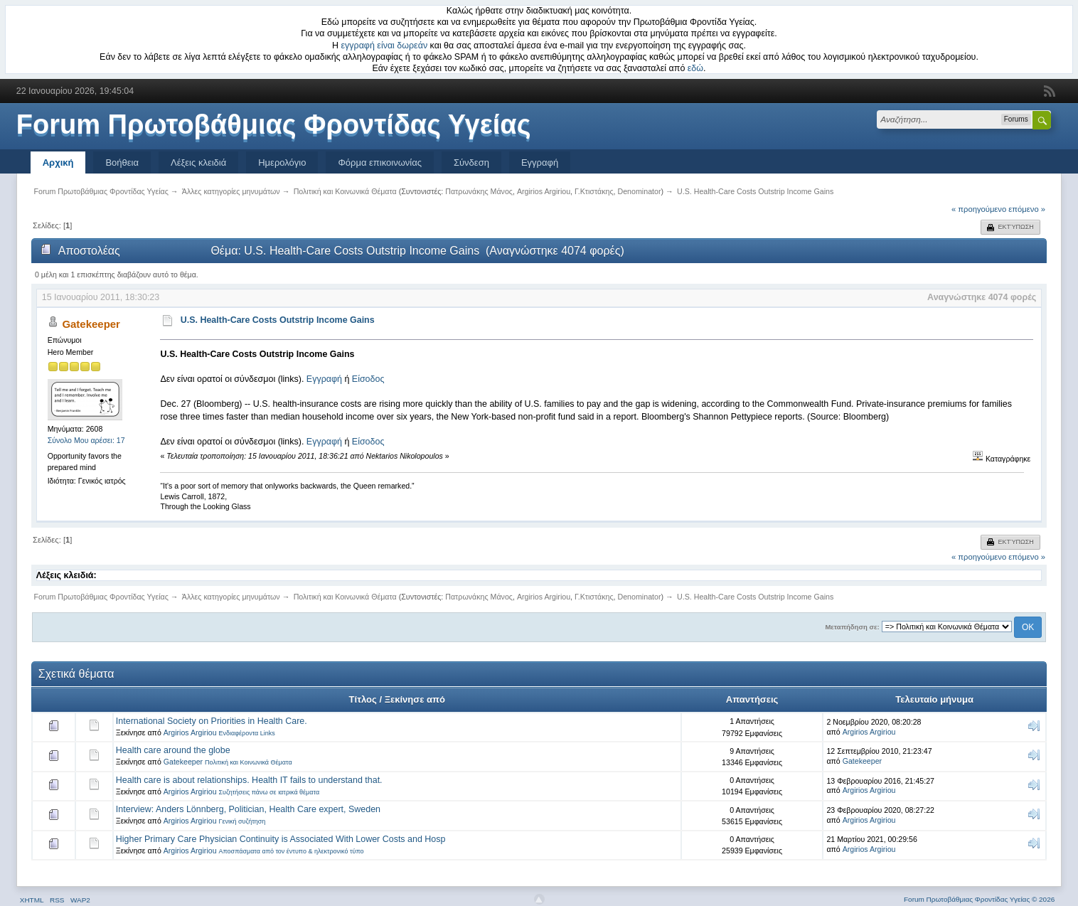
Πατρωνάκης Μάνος (479, 191)
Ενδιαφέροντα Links (246, 733)
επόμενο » (1026, 209)
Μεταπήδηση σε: (852, 627)
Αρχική (58, 162)
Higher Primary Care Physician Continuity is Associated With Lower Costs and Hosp (281, 839)
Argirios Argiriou (543, 191)
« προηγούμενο (978, 209)
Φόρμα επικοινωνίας (380, 162)
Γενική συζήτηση (241, 821)
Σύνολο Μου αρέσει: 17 (86, 440)
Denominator (639, 191)
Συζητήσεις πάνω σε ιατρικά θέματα (268, 792)
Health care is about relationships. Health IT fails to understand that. (249, 780)
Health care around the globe (173, 750)
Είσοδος (368, 379)
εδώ (695, 68)
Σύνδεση (471, 162)
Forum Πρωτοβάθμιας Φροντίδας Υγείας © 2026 (979, 899)
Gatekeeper (91, 324)
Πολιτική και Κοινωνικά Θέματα (248, 762)
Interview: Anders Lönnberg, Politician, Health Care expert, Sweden (248, 809)
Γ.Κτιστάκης (594, 191)
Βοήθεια (122, 162)
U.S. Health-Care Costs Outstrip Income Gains (278, 320)
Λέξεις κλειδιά (198, 162)
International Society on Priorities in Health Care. (211, 721)
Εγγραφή (539, 162)
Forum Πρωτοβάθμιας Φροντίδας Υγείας (273, 124)
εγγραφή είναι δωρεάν (384, 45)
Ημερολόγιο (282, 162)
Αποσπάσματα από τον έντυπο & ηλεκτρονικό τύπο (290, 851)
